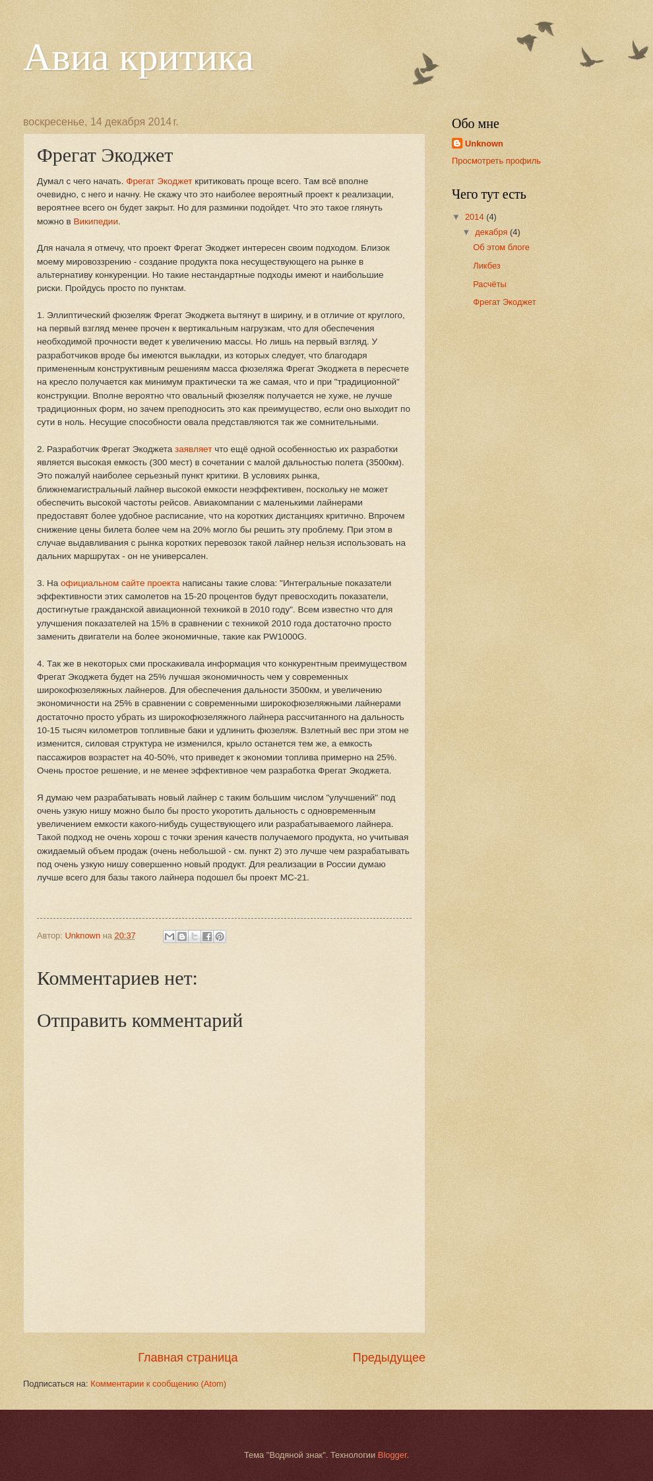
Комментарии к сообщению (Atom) (158, 1384)
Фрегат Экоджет (159, 181)
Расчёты (490, 284)
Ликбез (487, 266)
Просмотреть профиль (496, 161)
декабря (492, 232)
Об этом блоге (501, 247)
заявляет (193, 449)
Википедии (95, 221)
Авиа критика (138, 57)
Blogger (392, 1455)
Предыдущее (389, 1357)
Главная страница (187, 1357)
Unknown (484, 143)
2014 (475, 217)
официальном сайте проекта (120, 583)
